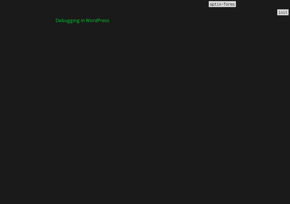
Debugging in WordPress (82, 20)
